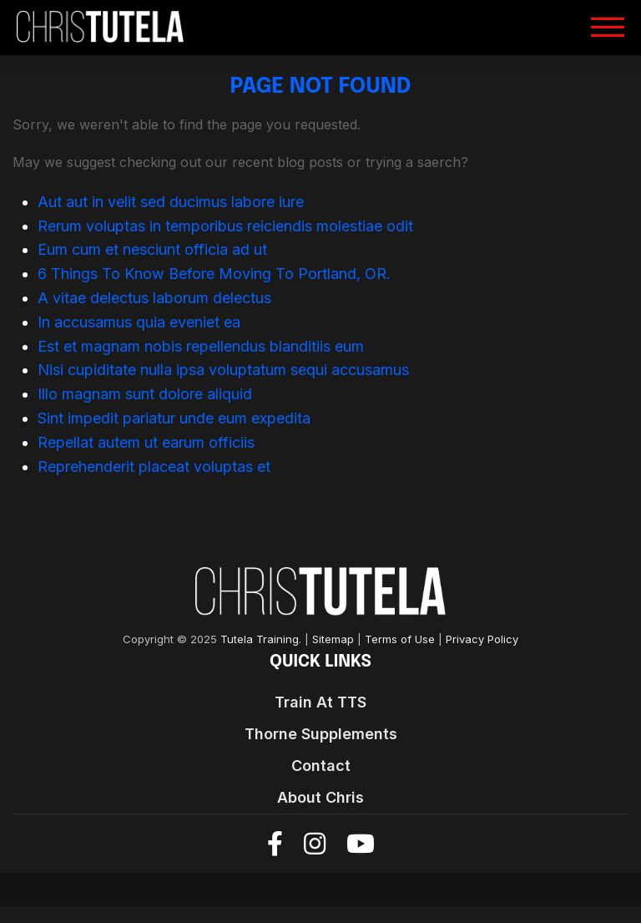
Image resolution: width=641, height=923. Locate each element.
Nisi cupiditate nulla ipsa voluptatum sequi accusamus (223, 369)
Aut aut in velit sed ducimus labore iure (171, 201)
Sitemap (333, 639)
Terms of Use (400, 639)
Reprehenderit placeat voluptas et (154, 466)
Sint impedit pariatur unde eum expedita (174, 418)
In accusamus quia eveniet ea (139, 322)
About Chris (320, 797)
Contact (321, 765)
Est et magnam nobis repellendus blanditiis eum (201, 346)
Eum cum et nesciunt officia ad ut (152, 249)
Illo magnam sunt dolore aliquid (145, 394)
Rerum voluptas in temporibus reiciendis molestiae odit (225, 226)
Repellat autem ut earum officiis (146, 442)
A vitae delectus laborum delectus (154, 298)
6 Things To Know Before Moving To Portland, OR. (214, 273)
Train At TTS (320, 702)
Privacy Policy (482, 639)
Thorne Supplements (321, 734)
